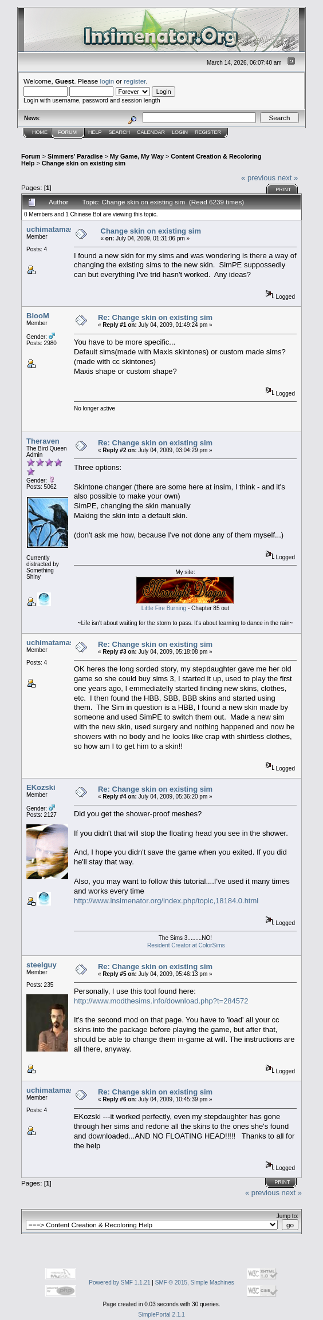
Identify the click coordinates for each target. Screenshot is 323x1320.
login (107, 81)
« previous (258, 177)
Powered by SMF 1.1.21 (119, 1282)
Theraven (43, 441)
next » (288, 177)
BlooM (37, 315)
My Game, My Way (137, 156)
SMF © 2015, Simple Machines (194, 1282)
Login (180, 132)
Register (208, 132)
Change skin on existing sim (83, 163)
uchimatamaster (55, 229)
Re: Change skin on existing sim (155, 317)
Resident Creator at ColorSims (186, 945)
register (134, 81)
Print (283, 189)
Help (95, 132)
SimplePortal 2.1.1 (161, 1314)
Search (120, 132)
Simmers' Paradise (75, 156)
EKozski (41, 787)
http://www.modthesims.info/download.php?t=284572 (161, 1001)
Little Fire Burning (163, 608)
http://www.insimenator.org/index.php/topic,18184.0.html (166, 900)
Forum (67, 132)
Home (40, 132)
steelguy (41, 965)
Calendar (151, 132)
